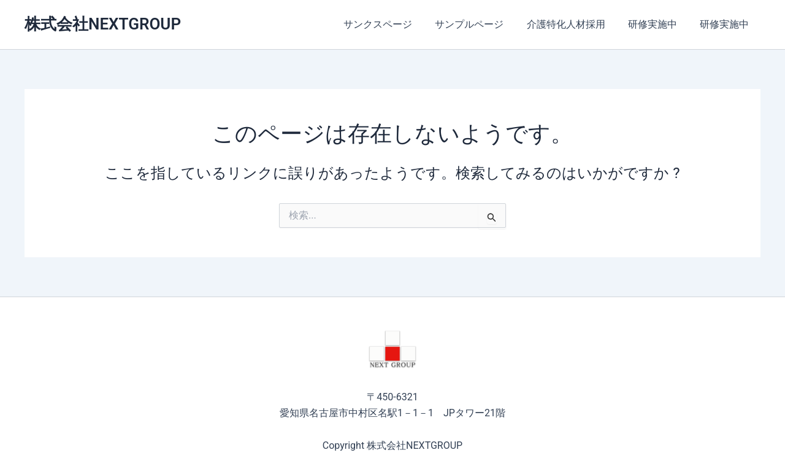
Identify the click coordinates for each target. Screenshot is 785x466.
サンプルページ (480, 24)
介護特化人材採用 (574, 24)
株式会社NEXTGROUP (103, 24)
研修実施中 (657, 24)
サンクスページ (392, 24)
